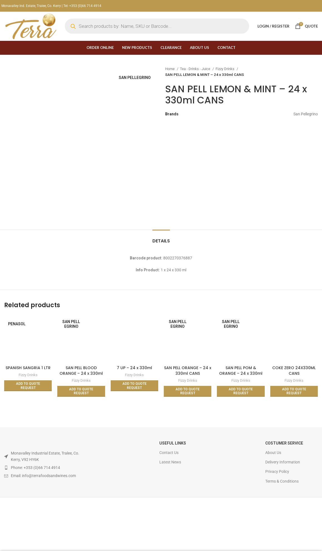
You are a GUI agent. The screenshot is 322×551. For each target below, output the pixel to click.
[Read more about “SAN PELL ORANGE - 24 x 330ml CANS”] (187, 391)
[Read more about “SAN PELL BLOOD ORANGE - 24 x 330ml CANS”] (81, 391)
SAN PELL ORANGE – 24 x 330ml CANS (187, 370)
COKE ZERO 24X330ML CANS (294, 370)
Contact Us (169, 452)
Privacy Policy (277, 471)
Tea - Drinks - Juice (195, 69)
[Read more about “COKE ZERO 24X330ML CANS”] (294, 391)
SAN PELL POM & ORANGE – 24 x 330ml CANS (240, 373)
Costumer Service (284, 443)
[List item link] (44, 468)
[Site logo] (30, 26)
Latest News (170, 462)
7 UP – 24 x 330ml (134, 368)
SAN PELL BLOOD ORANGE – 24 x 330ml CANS (81, 373)
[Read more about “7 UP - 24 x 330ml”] (134, 385)
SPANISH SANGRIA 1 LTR (28, 368)
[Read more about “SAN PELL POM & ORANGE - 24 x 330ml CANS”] (240, 391)
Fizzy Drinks (225, 69)
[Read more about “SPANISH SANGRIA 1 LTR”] (28, 385)
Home (170, 69)
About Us (273, 452)
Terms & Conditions (282, 481)
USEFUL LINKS (172, 443)
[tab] (161, 238)
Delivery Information (282, 462)
